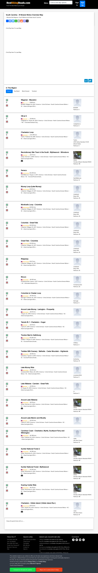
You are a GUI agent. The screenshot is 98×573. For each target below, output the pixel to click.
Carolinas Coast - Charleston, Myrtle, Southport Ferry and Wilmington (42, 431)
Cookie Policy (36, 570)
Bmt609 (23, 104)
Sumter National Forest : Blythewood (35, 467)
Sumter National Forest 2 (30, 449)
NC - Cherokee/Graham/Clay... (30, 122)
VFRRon (23, 339)
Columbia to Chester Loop (31, 293)
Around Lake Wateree (29, 399)
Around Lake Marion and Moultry (33, 418)
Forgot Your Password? (13, 555)
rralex (22, 437)
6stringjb (23, 297)
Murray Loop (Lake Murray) (31, 186)
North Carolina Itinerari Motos (61, 120)
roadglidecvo (24, 120)
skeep (22, 157)
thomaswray (42, 557)
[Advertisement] (49, 40)
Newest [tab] (9, 91)
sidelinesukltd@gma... (44, 553)
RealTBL (41, 551)
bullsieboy (24, 356)
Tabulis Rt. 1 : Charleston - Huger (33, 322)
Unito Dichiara (46, 104)
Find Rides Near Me (12, 550)
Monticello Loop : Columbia (31, 204)
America (38, 104)
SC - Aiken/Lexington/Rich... (28, 106)
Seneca (24, 170)
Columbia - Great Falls (29, 222)
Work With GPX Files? (12, 553)
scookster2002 (25, 372)
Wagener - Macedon (28, 100)
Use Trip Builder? (11, 551)
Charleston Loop (27, 132)
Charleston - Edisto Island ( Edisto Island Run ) (38, 503)
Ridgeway (24, 259)
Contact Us (26, 557)
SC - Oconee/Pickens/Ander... (34, 177)
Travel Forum (26, 551)
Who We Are (26, 555)
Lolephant (23, 191)
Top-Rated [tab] (17, 91)
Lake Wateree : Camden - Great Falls (35, 383)
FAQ (8, 559)
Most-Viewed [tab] (25, 91)
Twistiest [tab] (34, 91)
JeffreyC (41, 550)
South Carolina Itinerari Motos (59, 104)
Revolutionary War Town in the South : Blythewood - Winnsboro (45, 152)
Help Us (25, 559)
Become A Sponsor (12, 557)
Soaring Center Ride (28, 485)
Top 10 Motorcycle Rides (29, 550)
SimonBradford (43, 559)
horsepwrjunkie (25, 281)
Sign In (77, 3)
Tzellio (23, 137)
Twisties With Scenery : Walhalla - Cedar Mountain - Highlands (44, 351)
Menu (46, 3)
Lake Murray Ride (27, 367)
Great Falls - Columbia (29, 240)
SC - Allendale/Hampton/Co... (30, 283)
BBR (57, 550)
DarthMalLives (25, 175)
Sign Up (82, 3)
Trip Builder (26, 553)
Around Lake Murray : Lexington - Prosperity (37, 309)
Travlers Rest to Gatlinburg (31, 335)
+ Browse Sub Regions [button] (12, 17)
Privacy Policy (28, 570)
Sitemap (22, 570)
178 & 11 (24, 116)
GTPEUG (41, 563)
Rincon (23, 277)
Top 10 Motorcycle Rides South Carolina (30, 17)
